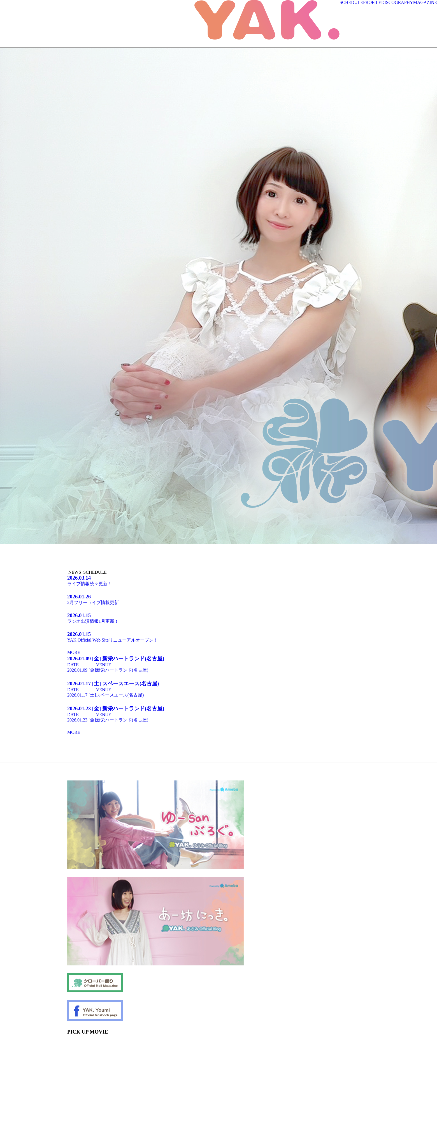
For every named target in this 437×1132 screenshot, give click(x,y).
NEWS (74, 572)
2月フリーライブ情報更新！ (218, 599)
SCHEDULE (351, 2)
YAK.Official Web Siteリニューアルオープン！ (218, 636)
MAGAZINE (425, 2)
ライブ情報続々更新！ (218, 580)
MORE (73, 652)
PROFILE (372, 2)
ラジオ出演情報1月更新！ (218, 618)
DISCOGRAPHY (397, 2)
